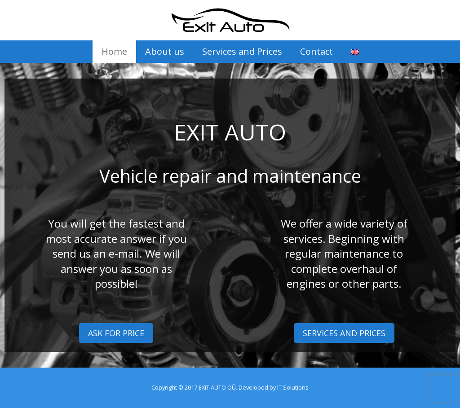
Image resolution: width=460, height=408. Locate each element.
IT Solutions (293, 387)
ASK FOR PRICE (116, 333)
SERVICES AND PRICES (344, 333)
